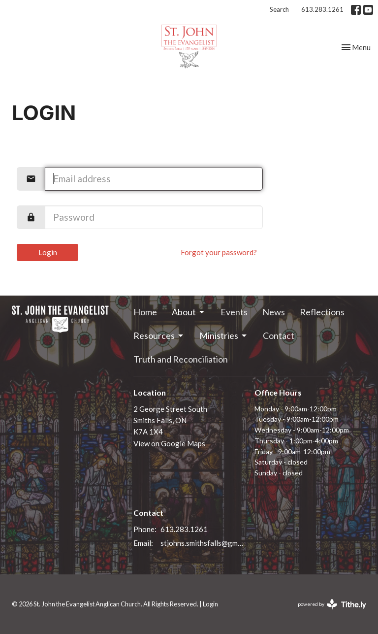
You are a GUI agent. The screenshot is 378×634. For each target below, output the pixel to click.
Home (145, 311)
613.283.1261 (322, 9)
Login (47, 252)
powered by (332, 604)
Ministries (223, 335)
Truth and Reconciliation (180, 359)
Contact (278, 335)
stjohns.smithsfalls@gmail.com (202, 542)
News (273, 311)
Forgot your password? (219, 252)
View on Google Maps (169, 443)
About (189, 311)
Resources (159, 335)
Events (234, 311)
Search (279, 9)
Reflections (322, 311)
